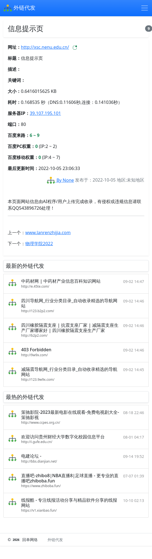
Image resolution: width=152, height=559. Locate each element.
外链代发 (19, 8)
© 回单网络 (23, 539)
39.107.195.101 (45, 113)
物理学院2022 (39, 244)
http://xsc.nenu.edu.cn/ (45, 47)
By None (60, 180)
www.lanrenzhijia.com (48, 232)
